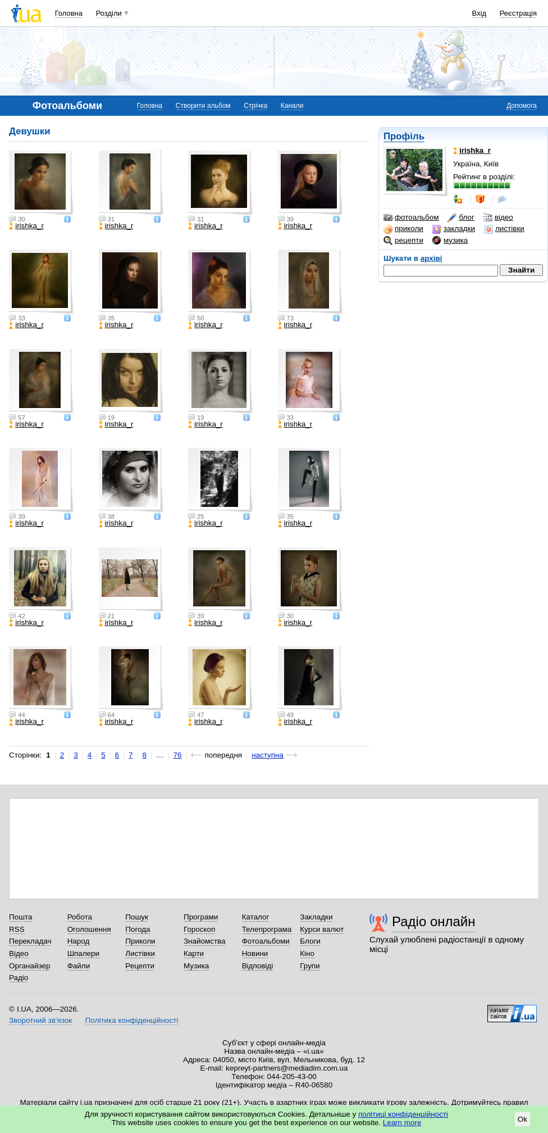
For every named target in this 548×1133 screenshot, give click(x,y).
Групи (309, 966)
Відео (19, 953)
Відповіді (257, 966)
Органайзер (29, 966)
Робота (79, 917)
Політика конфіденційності (131, 1020)
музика (450, 240)
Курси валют (322, 929)
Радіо (18, 977)
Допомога (521, 106)
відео (498, 217)
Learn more (402, 1122)
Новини (255, 953)
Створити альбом (203, 106)
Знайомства (205, 941)
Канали (292, 106)
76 (177, 755)
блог (460, 217)
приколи (403, 228)
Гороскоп (199, 929)
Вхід (479, 13)
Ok (522, 1119)
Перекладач (30, 941)
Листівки (140, 953)
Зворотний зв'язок (40, 1020)
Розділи (109, 13)
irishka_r (26, 226)
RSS (17, 929)
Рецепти (139, 966)
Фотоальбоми (266, 941)
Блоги (310, 941)
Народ (78, 941)
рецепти (403, 240)
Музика (196, 966)
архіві (431, 258)
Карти (194, 953)
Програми (201, 917)
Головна (69, 13)
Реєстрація (518, 13)
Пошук (136, 917)
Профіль (403, 136)
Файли (78, 966)
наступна (268, 755)
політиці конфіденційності (403, 1114)
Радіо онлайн (434, 921)
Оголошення (89, 929)
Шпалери (83, 953)
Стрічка (255, 106)
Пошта (20, 917)
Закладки (316, 917)
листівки (504, 228)
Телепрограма (267, 929)
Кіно (307, 953)
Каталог (256, 917)
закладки (453, 228)
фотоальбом (411, 217)
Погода (137, 929)
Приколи (140, 941)
